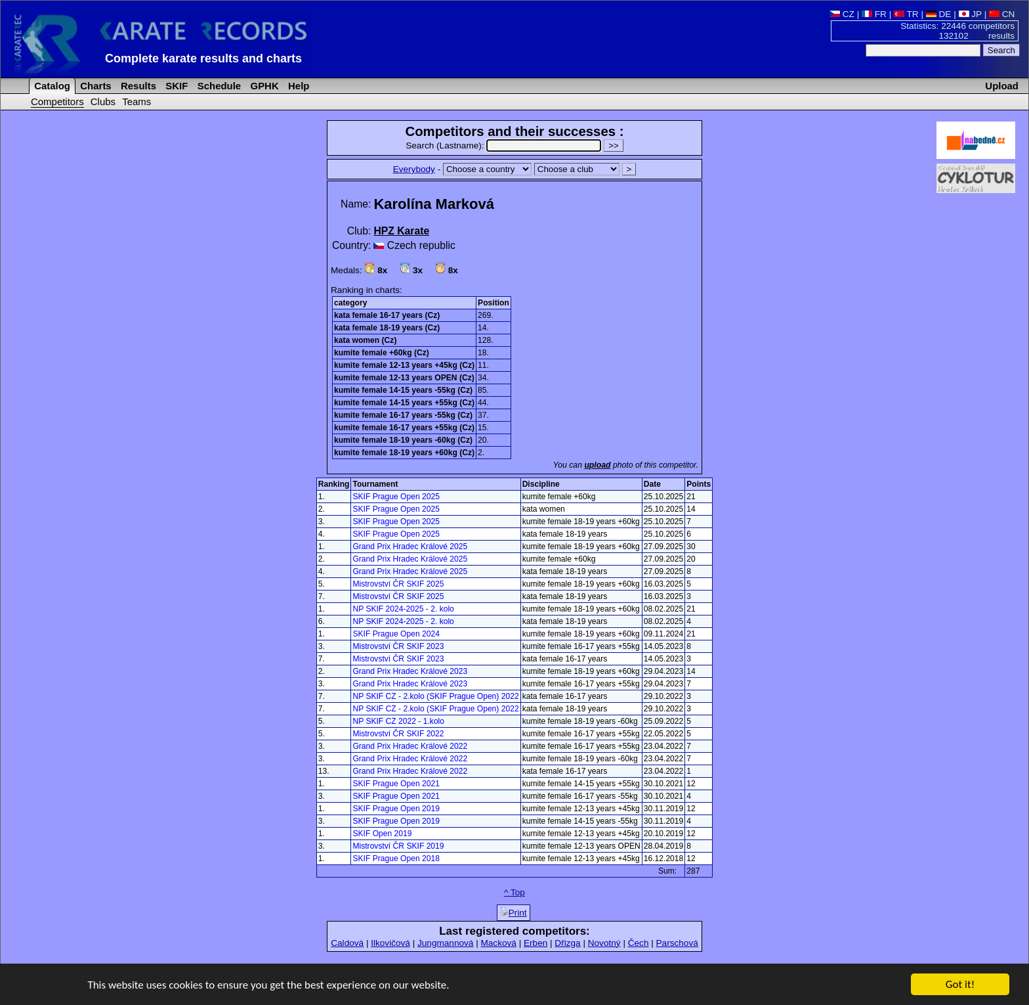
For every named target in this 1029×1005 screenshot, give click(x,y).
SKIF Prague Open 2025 (395, 496)
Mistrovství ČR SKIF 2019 (398, 846)
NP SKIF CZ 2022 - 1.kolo (398, 721)
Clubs (103, 101)
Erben (535, 943)
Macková (498, 943)
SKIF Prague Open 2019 (395, 808)
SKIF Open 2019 (381, 833)
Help (297, 85)
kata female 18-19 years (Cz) (387, 327)
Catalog (51, 85)
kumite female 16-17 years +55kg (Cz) (404, 427)
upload (597, 465)
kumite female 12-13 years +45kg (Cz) (404, 365)
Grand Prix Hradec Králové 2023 (409, 671)
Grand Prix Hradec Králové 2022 (409, 746)
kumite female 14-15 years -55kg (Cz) (403, 390)
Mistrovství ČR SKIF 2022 (398, 733)
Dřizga (567, 943)
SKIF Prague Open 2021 (395, 783)
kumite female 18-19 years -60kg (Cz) (403, 440)
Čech (638, 943)
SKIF (175, 85)
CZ (842, 14)
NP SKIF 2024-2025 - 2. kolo (402, 609)
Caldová (347, 943)
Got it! (960, 985)
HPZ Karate (401, 230)
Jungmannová (445, 943)
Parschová (677, 943)
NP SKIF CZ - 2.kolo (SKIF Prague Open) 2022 (435, 696)
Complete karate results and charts (203, 58)
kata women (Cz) (365, 340)
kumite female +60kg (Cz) (381, 352)
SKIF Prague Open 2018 (395, 858)
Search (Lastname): (505, 145)
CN (1002, 14)
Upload (1001, 85)
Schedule (218, 85)
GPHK (262, 85)
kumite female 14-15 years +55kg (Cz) (404, 402)
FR (874, 14)
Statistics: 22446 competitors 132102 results (957, 31)
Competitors (57, 101)
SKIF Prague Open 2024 (395, 633)
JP (970, 14)
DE (939, 14)
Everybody (414, 169)
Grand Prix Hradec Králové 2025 (409, 546)
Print (513, 912)
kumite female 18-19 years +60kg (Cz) (404, 452)
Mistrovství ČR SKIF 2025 (398, 584)
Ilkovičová (390, 943)
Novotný (604, 943)
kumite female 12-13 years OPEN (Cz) (404, 377)
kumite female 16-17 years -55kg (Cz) (403, 415)
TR (906, 14)
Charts (94, 85)
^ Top (514, 892)
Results (137, 85)
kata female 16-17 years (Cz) (387, 315)
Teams (136, 101)
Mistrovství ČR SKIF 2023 (398, 646)
